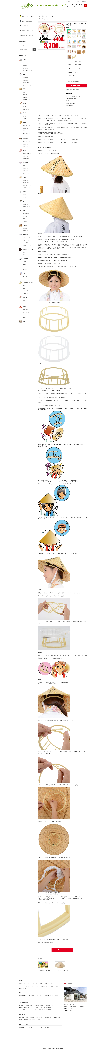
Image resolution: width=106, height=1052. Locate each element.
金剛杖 (24, 106)
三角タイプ (25, 92)
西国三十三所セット (27, 65)
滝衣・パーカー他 (26, 85)
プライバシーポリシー (37, 1019)
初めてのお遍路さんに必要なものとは (44, 983)
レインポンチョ (26, 276)
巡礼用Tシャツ (26, 252)
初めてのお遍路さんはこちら (27, 16)
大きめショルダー (26, 237)
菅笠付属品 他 (26, 99)
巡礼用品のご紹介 (30, 983)
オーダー (25, 269)
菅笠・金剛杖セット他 (27, 70)
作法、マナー (22, 997)
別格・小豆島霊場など (27, 290)
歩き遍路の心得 (54, 986)
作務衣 (24, 254)
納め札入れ (25, 197)
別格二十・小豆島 (26, 130)
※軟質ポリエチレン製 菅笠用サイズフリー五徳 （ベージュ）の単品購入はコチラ (58, 139)
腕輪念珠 (25, 218)
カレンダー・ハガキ (27, 293)
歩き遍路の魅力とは (45, 986)
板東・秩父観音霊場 (27, 185)
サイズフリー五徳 (45, 19)
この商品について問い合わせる (73, 96)
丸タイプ (25, 94)
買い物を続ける (69, 100)
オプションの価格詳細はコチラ (73, 81)
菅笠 (42, 15)
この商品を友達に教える (71, 98)
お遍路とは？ (22, 983)
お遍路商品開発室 (23, 1007)
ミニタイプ (25, 242)
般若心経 (25, 228)
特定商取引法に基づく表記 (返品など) (72, 89)
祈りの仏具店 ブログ (39, 1009)
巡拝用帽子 (25, 97)
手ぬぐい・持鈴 (26, 312)
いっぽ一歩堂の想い (29, 1005)
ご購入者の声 (24, 26)
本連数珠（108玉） (27, 213)
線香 (24, 300)
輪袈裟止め (25, 118)
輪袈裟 (24, 116)
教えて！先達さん (23, 995)
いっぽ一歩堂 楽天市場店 (45, 1007)
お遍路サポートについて (26, 35)
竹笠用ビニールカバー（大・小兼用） (64, 970)
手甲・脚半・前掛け (27, 309)
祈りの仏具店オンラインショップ (26, 1009)
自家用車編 (30, 986)
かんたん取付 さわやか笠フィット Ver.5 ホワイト (51, 970)
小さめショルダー (26, 240)
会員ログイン (77, 1)
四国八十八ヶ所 (26, 125)
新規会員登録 (83, 1)
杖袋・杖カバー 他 (27, 109)
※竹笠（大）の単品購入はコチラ (46, 136)
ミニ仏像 (25, 314)
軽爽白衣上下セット (27, 68)
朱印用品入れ (26, 173)
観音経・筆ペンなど (27, 230)
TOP (39, 15)
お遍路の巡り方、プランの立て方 (51, 995)
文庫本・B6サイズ (27, 153)
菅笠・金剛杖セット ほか (47, 16)
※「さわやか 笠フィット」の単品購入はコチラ (50, 894)
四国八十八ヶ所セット (27, 63)
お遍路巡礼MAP (22, 988)
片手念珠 (25, 216)
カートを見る (69, 983)
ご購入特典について (48, 1017)
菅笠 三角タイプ (45, 18)
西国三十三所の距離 (31, 997)
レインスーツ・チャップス (28, 278)
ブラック (25, 264)
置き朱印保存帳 (26, 158)
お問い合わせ (47, 1027)
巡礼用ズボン (26, 82)
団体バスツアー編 (23, 986)
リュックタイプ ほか (27, 245)
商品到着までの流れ (23, 1017)
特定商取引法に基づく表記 (25, 1019)
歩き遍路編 (37, 986)
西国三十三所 (26, 128)
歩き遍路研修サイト (50, 1009)
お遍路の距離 (31, 995)
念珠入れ (25, 221)
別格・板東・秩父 (26, 146)
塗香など (25, 317)
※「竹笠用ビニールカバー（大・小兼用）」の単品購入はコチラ (53, 241)
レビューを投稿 (69, 105)
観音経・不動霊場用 (27, 206)
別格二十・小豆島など (27, 187)
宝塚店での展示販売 (39, 1005)
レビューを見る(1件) (70, 103)
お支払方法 (31, 1017)
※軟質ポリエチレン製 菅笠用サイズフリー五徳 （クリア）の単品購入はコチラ (58, 142)
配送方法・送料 (39, 1017)
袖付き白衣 (25, 77)
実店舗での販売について (26, 30)
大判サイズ (25, 156)
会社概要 (21, 1005)
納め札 (24, 194)
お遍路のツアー (39, 995)
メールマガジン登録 (38, 1027)
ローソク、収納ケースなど (28, 302)
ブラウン (25, 266)
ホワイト (25, 261)
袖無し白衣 (25, 80)
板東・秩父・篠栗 (26, 133)
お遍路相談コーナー (49, 1005)
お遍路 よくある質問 (26, 21)
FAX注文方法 (57, 1017)
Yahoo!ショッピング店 (33, 1007)
